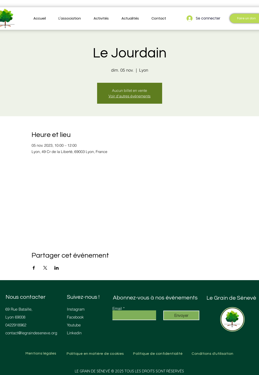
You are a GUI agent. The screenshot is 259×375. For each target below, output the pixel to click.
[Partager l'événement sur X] (45, 268)
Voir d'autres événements (129, 96)
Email (117, 308)
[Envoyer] (181, 315)
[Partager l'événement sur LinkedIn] (56, 268)
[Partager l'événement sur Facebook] (34, 268)
